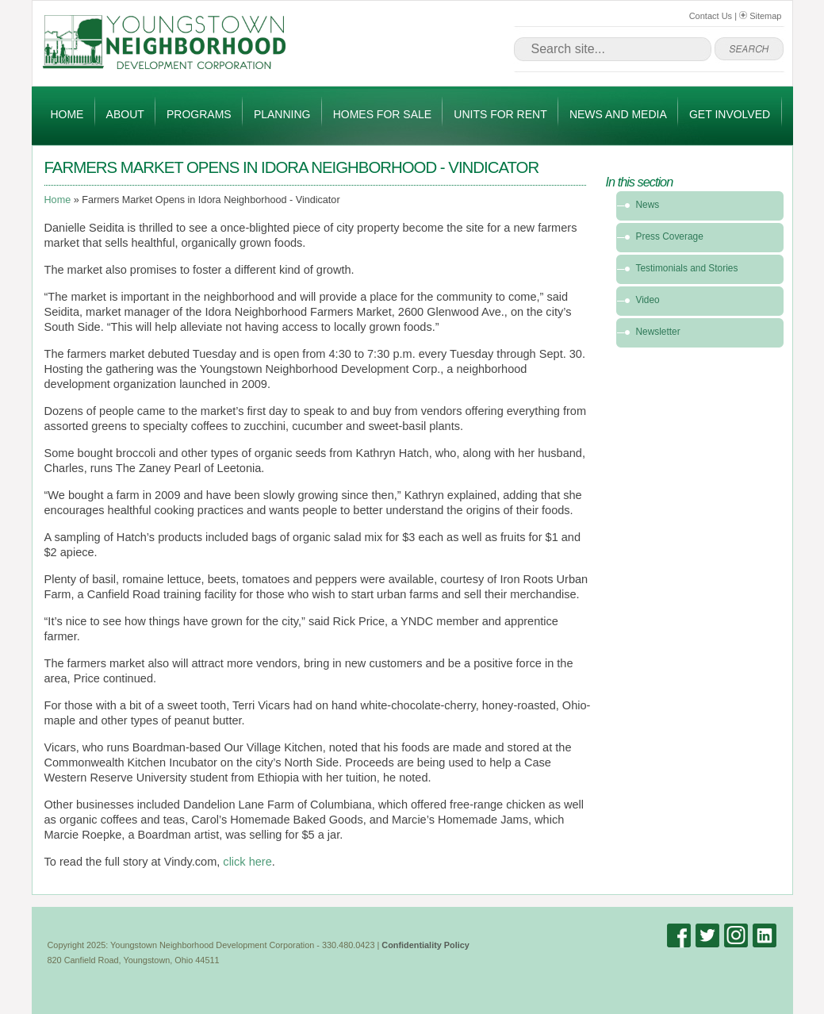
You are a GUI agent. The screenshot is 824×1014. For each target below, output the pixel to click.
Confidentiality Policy (425, 945)
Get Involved (729, 114)
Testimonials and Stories (687, 268)
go (749, 49)
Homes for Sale (382, 114)
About (125, 114)
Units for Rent (500, 114)
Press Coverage (669, 236)
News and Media (618, 114)
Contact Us (710, 16)
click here (247, 861)
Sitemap (760, 16)
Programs (199, 114)
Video (648, 299)
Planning (282, 114)
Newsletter (658, 331)
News (648, 204)
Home (66, 114)
